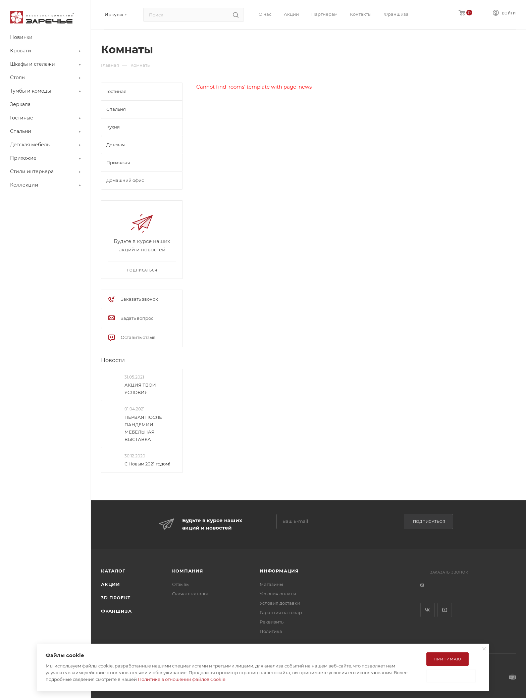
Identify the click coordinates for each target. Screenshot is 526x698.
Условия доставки (280, 603)
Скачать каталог (190, 593)
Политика (271, 631)
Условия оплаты (278, 593)
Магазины (271, 584)
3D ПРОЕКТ (115, 597)
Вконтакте (427, 610)
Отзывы (181, 584)
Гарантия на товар (281, 612)
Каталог (113, 571)
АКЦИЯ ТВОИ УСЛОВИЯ (140, 388)
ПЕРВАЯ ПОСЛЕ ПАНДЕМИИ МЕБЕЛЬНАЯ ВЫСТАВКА (143, 428)
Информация (279, 571)
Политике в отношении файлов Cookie (181, 679)
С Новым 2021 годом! (147, 463)
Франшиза (116, 611)
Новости (113, 360)
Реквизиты (272, 622)
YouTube (444, 610)
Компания (187, 571)
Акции (110, 584)
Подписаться (429, 521)
